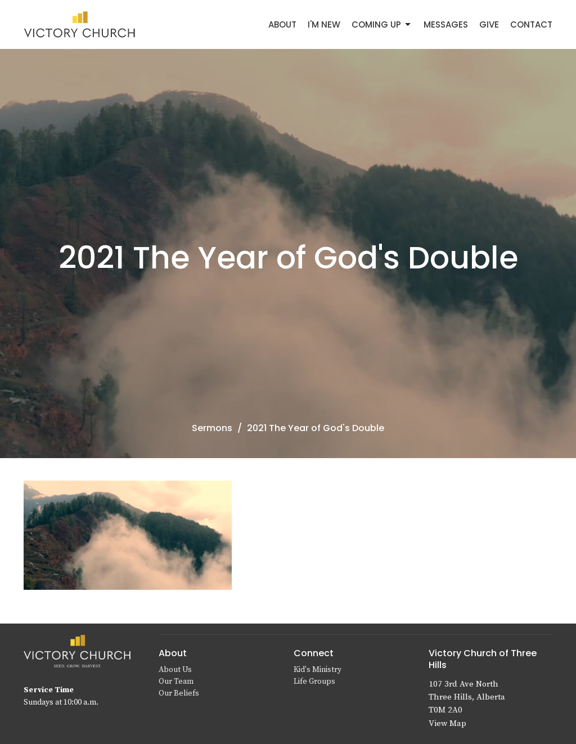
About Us (175, 670)
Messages (446, 24)
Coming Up (382, 24)
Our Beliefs (179, 693)
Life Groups (314, 681)
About (282, 24)
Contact (531, 24)
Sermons (212, 428)
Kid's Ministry (317, 670)
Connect (314, 653)
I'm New (324, 24)
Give (489, 24)
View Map (447, 723)
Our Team (176, 681)
